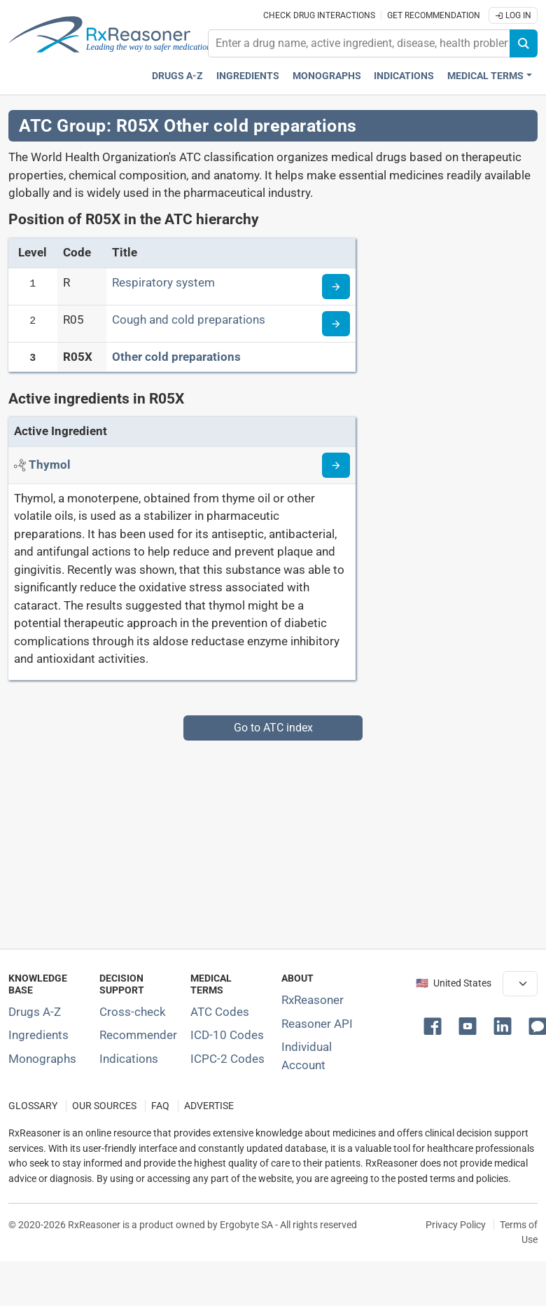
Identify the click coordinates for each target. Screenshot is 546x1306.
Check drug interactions (319, 15)
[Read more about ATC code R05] (336, 323)
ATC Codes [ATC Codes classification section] (219, 1012)
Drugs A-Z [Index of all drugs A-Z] (34, 1012)
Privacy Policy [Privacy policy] (456, 1224)
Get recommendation (433, 15)
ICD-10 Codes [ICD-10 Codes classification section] (227, 1035)
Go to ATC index (273, 727)
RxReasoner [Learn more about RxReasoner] (312, 1000)
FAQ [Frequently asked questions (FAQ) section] (160, 1106)
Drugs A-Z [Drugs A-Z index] (177, 76)
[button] (435, 1025)
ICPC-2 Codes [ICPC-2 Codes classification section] (227, 1059)
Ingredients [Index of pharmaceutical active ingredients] (38, 1035)
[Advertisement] (268, 839)
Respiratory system (163, 282)
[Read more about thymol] (336, 465)
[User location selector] (520, 983)
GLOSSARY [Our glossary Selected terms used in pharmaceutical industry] (32, 1106)
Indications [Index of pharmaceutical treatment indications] (128, 1059)
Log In (513, 15)
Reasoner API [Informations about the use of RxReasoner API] (317, 1024)
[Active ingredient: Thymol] (50, 465)
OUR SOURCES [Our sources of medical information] (104, 1106)
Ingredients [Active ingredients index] (247, 76)
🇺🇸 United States (453, 983)
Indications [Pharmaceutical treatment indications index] (404, 76)
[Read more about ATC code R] (336, 286)
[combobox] (359, 43)
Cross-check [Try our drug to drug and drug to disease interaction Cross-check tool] (132, 1012)
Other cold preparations (176, 357)
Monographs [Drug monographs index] (327, 76)
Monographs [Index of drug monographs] (42, 1059)
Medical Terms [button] (485, 76)
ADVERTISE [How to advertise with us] (209, 1106)
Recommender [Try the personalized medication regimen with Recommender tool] (138, 1035)
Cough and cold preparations (188, 319)
